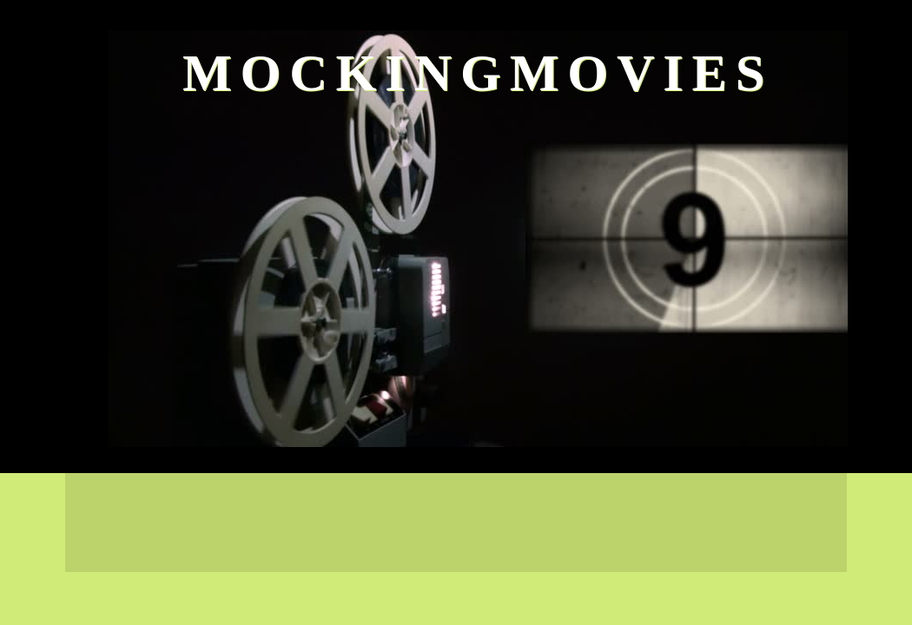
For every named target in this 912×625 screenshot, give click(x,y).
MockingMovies (477, 73)
